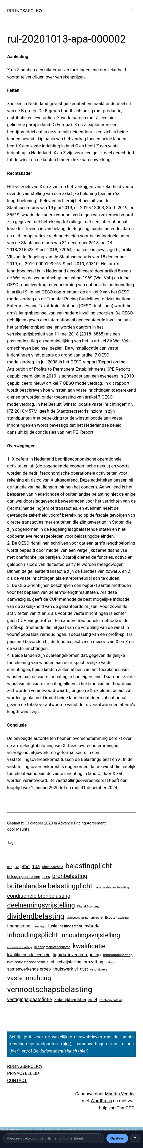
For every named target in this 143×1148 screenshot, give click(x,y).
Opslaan (117, 1138)
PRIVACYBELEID (23, 1073)
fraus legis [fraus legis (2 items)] (39, 926)
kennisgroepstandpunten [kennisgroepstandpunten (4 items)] (52, 947)
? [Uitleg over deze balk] (135, 1138)
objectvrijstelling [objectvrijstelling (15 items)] (66, 961)
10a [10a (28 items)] (36, 866)
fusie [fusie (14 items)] (52, 926)
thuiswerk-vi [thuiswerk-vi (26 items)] (65, 969)
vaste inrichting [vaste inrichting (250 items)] (29, 978)
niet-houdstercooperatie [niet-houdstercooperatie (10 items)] (28, 962)
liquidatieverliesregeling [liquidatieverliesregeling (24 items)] (77, 954)
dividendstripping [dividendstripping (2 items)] (78, 917)
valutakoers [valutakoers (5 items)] (99, 969)
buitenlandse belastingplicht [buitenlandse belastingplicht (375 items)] (49, 886)
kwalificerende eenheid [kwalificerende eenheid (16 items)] (28, 954)
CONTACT (17, 1080)
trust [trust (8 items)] (84, 969)
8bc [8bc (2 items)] (17, 867)
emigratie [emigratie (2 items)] (97, 917)
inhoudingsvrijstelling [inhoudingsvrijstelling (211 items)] (90, 935)
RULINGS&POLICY (25, 10)
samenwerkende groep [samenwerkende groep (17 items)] (29, 969)
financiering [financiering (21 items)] (18, 926)
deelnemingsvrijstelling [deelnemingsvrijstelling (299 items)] (41, 905)
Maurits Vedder (120, 1093)
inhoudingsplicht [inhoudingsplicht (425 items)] (32, 935)
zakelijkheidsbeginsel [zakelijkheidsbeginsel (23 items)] (75, 999)
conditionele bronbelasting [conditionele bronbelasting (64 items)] (38, 896)
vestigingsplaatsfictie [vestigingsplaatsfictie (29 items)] (29, 999)
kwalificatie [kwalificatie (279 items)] (89, 946)
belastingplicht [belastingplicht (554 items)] (88, 865)
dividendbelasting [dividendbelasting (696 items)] (35, 916)
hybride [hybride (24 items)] (92, 926)
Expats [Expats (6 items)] (110, 917)
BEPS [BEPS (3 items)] (46, 877)
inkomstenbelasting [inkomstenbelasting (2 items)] (19, 947)
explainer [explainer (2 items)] (123, 917)
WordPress (101, 1100)
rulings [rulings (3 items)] (110, 962)
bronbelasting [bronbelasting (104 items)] (69, 876)
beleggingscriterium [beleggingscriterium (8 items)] (23, 877)
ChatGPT (125, 1107)
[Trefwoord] (53, 1138)
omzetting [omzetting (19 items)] (94, 961)
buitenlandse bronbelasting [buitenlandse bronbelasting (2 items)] (112, 887)
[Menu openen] (132, 11)
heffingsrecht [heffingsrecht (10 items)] (70, 926)
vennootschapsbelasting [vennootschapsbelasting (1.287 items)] (49, 989)
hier (66, 1043)
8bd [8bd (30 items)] (26, 866)
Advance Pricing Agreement (82, 823)
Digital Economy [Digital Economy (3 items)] (88, 906)
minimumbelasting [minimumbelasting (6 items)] (117, 955)
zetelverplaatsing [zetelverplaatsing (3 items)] (111, 1000)
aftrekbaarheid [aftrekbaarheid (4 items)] (52, 867)
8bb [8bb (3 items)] (9, 867)
